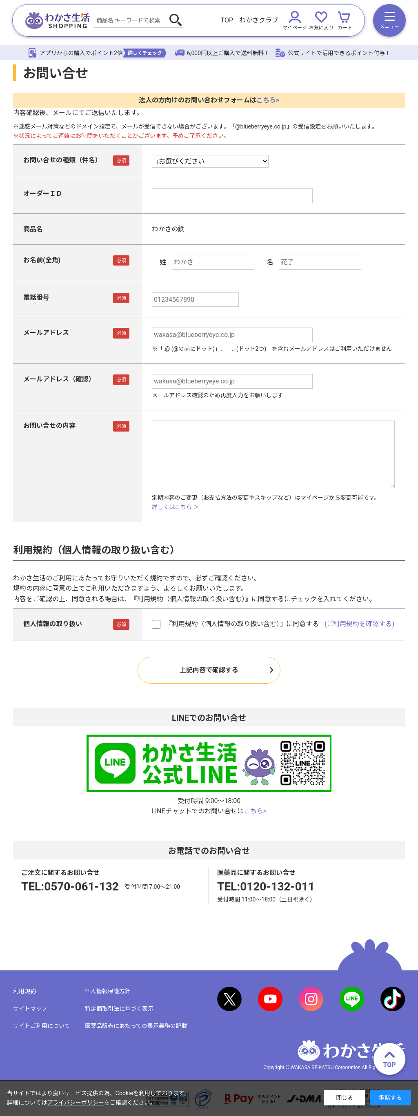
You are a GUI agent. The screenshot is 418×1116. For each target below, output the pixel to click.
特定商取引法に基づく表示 (119, 1008)
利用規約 (24, 991)
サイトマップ (30, 1008)
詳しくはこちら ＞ (175, 507)
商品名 (33, 229)
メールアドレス (46, 333)
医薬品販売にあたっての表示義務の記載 (136, 1026)
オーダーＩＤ (42, 193)
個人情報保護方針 (108, 991)
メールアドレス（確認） (59, 379)
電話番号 (36, 297)
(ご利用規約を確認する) (359, 624)
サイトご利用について (41, 1026)
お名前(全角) (41, 260)
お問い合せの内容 (49, 426)
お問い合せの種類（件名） (62, 160)
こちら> (267, 100)
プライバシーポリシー (75, 1102)
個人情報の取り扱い (52, 624)
